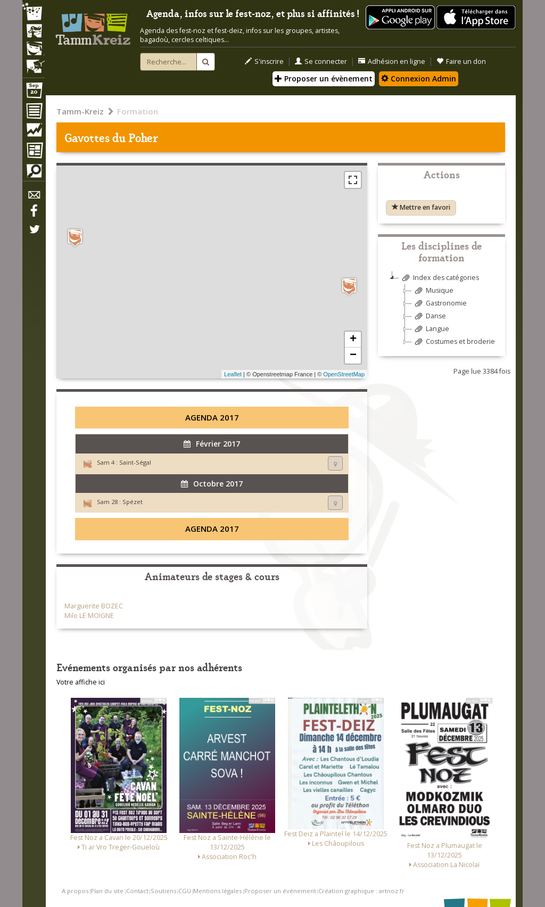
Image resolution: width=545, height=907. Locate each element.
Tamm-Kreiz (80, 111)
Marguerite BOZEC (93, 606)
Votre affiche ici (80, 682)
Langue (430, 329)
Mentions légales (217, 891)
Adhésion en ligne (391, 61)
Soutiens (163, 891)
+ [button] (353, 340)
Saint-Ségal (135, 462)
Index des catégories (439, 278)
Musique (432, 291)
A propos (75, 891)
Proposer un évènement (324, 78)
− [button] (353, 356)
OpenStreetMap (344, 374)
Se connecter (321, 61)
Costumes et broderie (453, 342)
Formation (137, 111)
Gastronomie (439, 304)
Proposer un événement (280, 891)
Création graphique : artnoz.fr (361, 891)
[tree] (441, 313)
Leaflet (233, 374)
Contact (137, 891)
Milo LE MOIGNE (89, 615)
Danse (429, 316)
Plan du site (106, 891)
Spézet (132, 502)
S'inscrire (264, 61)
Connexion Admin (418, 78)
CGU (184, 891)
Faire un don (461, 61)
